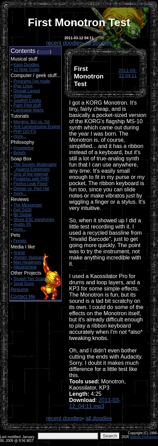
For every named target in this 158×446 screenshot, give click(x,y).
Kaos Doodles (26, 64)
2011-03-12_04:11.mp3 (94, 403)
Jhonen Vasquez (28, 257)
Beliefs (19, 152)
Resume (20, 289)
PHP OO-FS (24, 131)
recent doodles (64, 43)
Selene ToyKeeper (144, 437)
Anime (19, 252)
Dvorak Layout (26, 90)
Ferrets (19, 240)
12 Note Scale (26, 69)
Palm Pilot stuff (27, 105)
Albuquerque (25, 267)
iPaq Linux (23, 86)
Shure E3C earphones (33, 219)
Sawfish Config (27, 100)
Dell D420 (22, 210)
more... (19, 136)
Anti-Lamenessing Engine (36, 126)
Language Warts (28, 110)
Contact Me (23, 296)
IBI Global (22, 214)
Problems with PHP (31, 179)
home (44, 51)
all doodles (99, 43)
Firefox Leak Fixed (30, 183)
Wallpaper (22, 95)
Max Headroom (27, 262)
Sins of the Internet (30, 174)
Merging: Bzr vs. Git (31, 121)
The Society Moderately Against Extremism (35, 167)
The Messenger (27, 205)
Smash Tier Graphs (31, 278)
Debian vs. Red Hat (31, 188)
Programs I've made (31, 81)
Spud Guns (23, 283)
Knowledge (23, 148)
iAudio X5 (22, 224)
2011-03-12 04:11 (127, 73)
